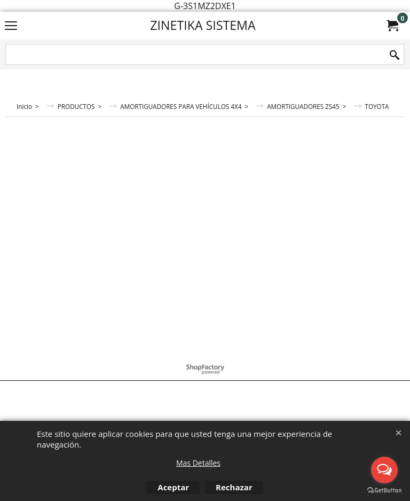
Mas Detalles (198, 463)
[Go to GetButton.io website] (384, 490)
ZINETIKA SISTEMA (202, 25)
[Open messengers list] (384, 470)
